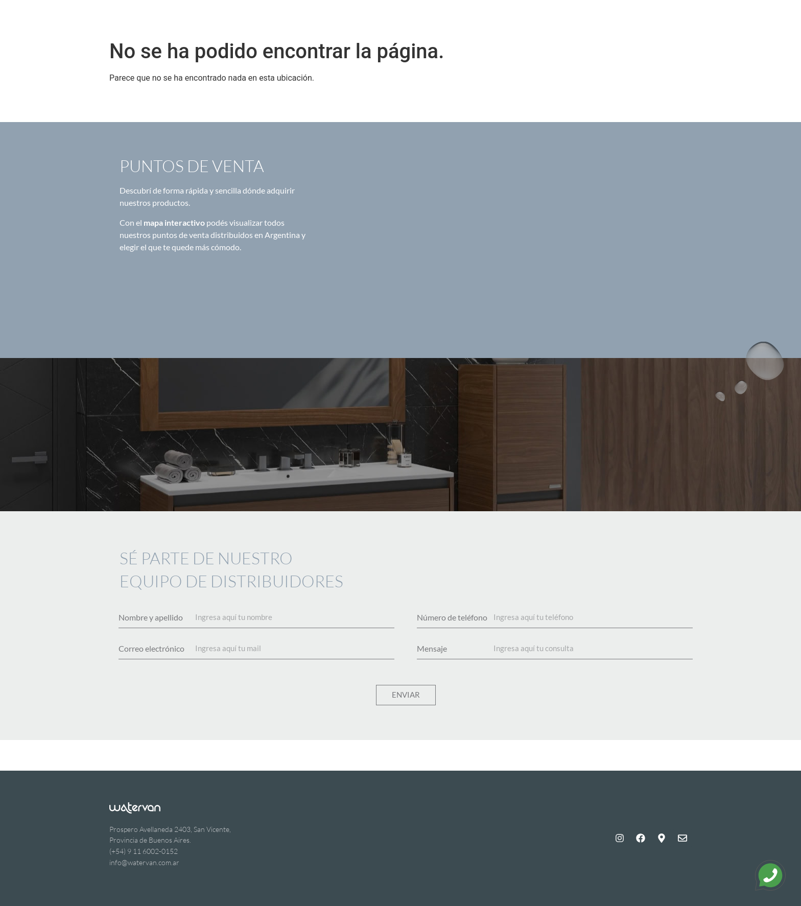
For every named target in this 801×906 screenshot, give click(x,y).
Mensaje (432, 649)
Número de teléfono (452, 617)
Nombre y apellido (151, 617)
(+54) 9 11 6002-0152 (143, 851)
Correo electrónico (151, 649)
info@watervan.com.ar (144, 862)
